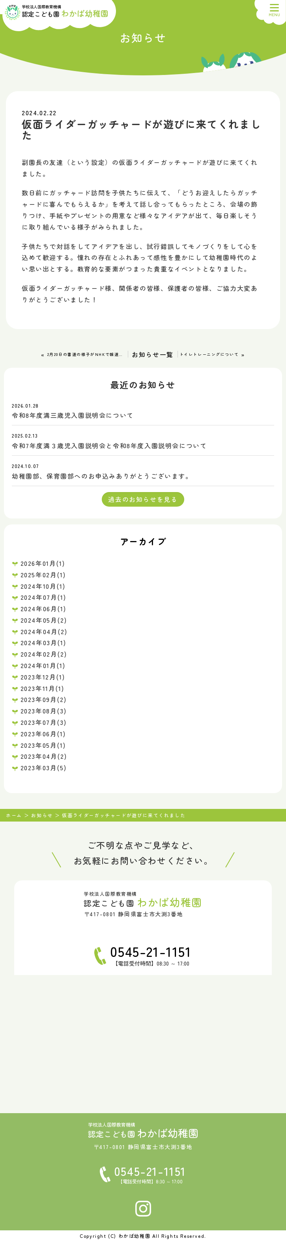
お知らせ (41, 815)
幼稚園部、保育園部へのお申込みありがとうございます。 (102, 476)
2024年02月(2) (44, 654)
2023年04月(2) (44, 756)
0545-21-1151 (150, 951)
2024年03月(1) (43, 642)
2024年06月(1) (43, 608)
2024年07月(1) (43, 597)
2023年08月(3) (44, 710)
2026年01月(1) (43, 563)
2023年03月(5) (44, 767)
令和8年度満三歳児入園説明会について (73, 415)
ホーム (14, 815)
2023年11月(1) (42, 688)
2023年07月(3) (44, 722)
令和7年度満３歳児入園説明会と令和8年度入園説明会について (109, 445)
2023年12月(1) (43, 676)
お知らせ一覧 (153, 354)
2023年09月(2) (44, 699)
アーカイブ (143, 541)
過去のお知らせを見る (143, 499)
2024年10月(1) (43, 586)
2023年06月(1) (43, 733)
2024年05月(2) (44, 620)
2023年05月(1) (43, 745)
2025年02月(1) (43, 574)
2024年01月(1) (43, 665)
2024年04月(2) (44, 631)
